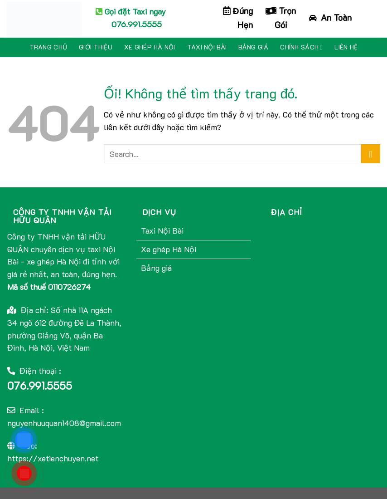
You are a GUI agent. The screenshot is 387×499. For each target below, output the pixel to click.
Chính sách (301, 47)
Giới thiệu (95, 47)
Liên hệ (346, 47)
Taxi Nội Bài (207, 47)
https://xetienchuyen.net (52, 458)
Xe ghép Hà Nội (149, 47)
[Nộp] (370, 154)
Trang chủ (48, 47)
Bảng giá (253, 47)
